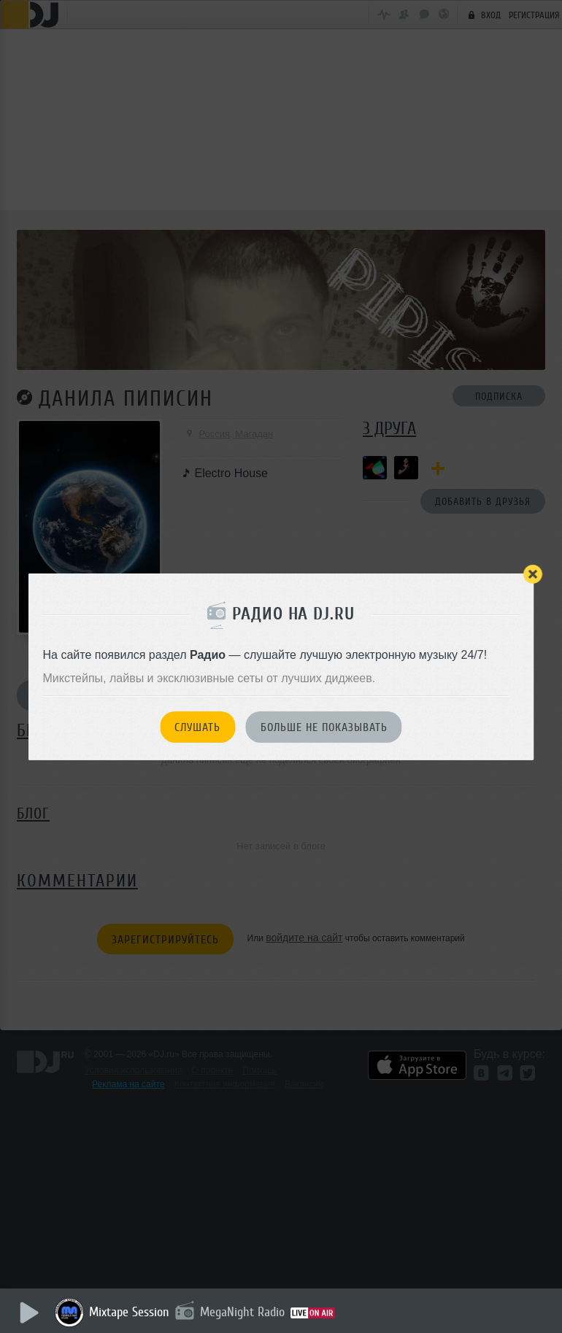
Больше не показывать (324, 727)
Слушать (197, 727)
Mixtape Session (129, 1312)
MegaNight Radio (242, 1312)
